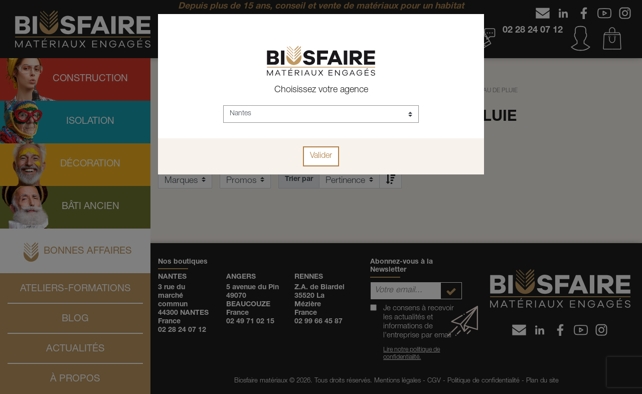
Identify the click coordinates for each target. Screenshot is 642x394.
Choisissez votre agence (321, 90)
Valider (321, 156)
